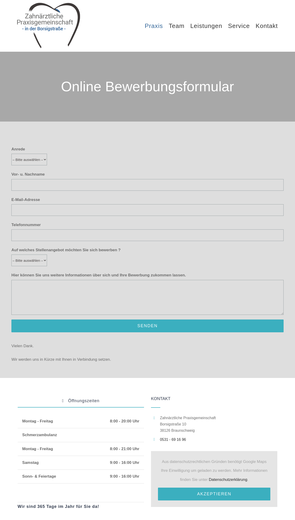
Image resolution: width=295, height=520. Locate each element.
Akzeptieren (214, 494)
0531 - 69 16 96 (173, 440)
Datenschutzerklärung (228, 479)
